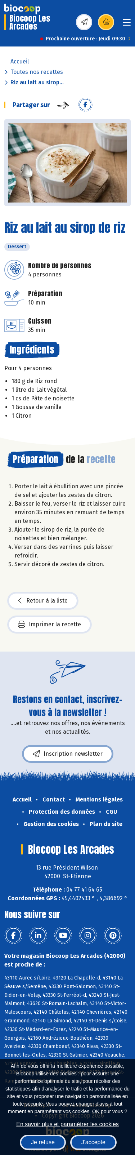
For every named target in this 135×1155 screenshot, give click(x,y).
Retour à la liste (43, 600)
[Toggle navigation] (127, 24)
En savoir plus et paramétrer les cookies (67, 1124)
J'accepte (93, 1142)
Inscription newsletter (68, 754)
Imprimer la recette (49, 624)
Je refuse (43, 1142)
